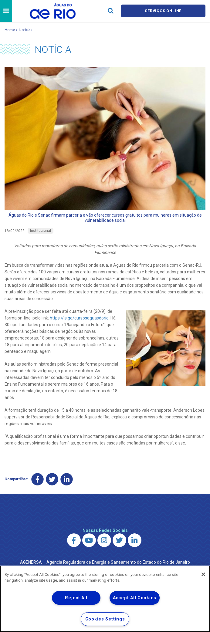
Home (10, 29)
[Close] (203, 574)
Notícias (25, 29)
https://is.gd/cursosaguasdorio (79, 318)
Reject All (76, 597)
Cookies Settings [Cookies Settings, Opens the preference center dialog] (105, 619)
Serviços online (163, 10)
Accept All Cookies (134, 597)
